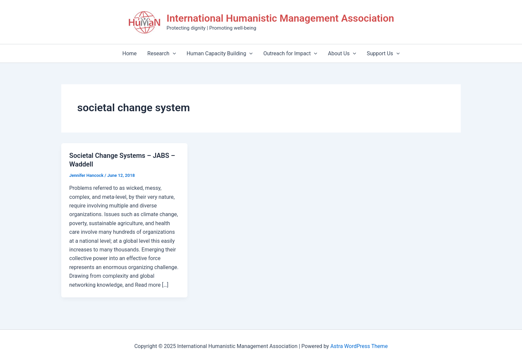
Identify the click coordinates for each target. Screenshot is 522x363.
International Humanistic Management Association (280, 18)
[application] (172, 53)
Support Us (383, 53)
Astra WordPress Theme (359, 346)
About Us (342, 53)
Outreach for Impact (290, 53)
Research (161, 53)
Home (130, 53)
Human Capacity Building (219, 53)
